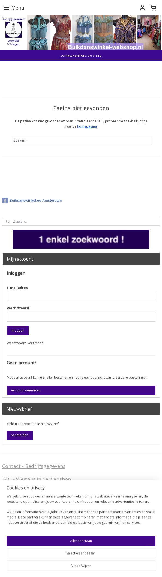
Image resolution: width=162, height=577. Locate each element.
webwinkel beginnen (101, 567)
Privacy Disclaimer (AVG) (30, 523)
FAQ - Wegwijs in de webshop (36, 479)
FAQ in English (19, 544)
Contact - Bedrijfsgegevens (33, 466)
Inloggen (17, 330)
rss (80, 567)
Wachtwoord (18, 308)
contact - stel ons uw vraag (81, 55)
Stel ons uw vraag (23, 514)
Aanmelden (19, 435)
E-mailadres (17, 287)
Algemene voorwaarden (30, 492)
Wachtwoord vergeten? (25, 343)
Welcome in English (25, 536)
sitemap (69, 567)
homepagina (87, 126)
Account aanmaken (25, 390)
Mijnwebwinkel (149, 567)
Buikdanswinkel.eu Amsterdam (32, 200)
